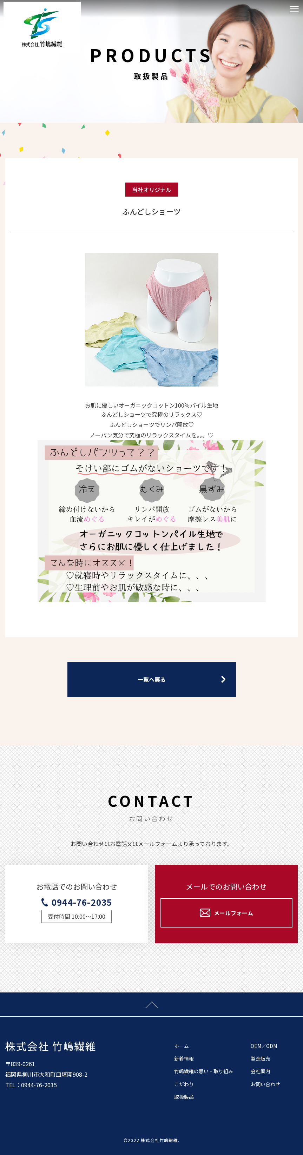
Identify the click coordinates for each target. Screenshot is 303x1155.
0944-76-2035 (82, 902)
